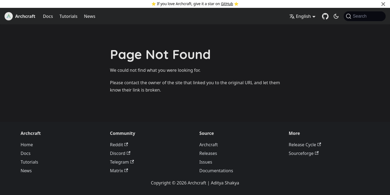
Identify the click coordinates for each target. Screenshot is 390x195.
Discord (120, 153)
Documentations (216, 171)
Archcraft (208, 145)
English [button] (300, 16)
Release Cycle (305, 145)
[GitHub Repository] (325, 16)
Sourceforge (303, 153)
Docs (48, 16)
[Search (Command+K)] (365, 16)
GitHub (227, 3)
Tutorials (68, 16)
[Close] (383, 4)
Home (27, 145)
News (89, 16)
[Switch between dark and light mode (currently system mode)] (336, 16)
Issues (205, 162)
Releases (208, 153)
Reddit (119, 145)
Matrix (119, 171)
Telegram (122, 162)
